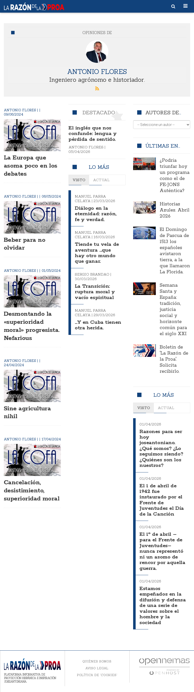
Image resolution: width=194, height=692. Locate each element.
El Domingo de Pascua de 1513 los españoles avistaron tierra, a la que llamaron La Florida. (175, 251)
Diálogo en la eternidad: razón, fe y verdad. (96, 214)
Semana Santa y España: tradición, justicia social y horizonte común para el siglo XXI (173, 309)
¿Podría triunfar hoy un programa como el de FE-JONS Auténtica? (174, 175)
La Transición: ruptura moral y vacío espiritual (95, 292)
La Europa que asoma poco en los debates (27, 165)
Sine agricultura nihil (29, 420)
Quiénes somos (96, 661)
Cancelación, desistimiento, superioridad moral (25, 502)
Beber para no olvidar (26, 243)
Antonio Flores (97, 71)
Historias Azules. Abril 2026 (174, 210)
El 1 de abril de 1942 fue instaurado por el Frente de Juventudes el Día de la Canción (162, 499)
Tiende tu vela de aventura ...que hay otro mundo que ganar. (97, 253)
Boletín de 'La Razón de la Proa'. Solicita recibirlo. (174, 359)
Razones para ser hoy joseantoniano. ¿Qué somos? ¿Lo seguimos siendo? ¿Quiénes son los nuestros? (161, 448)
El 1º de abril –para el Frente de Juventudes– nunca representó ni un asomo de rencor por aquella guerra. (161, 551)
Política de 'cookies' (97, 675)
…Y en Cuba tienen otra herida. (89, 328)
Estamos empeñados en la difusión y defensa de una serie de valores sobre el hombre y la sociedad (162, 605)
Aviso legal (96, 668)
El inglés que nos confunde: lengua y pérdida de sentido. (92, 134)
